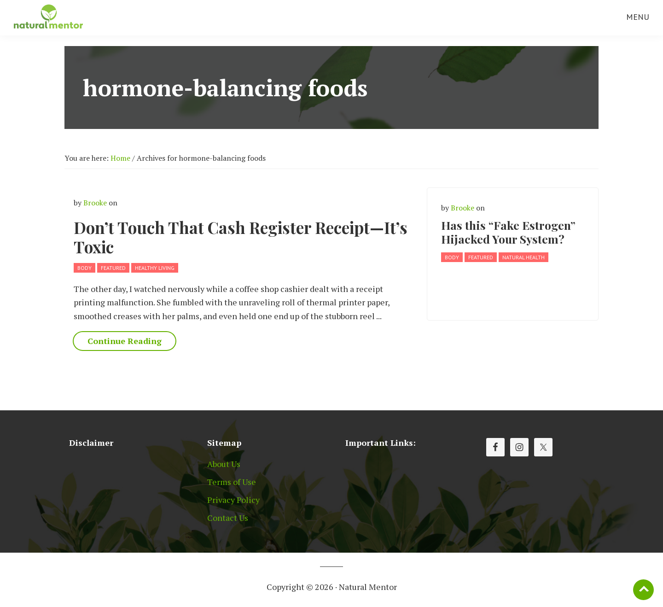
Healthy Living (154, 267)
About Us (223, 463)
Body (84, 267)
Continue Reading (124, 340)
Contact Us (227, 517)
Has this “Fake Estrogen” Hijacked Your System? (508, 231)
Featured (113, 267)
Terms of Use (231, 481)
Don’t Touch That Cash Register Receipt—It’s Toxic (240, 236)
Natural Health (523, 257)
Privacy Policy (233, 499)
